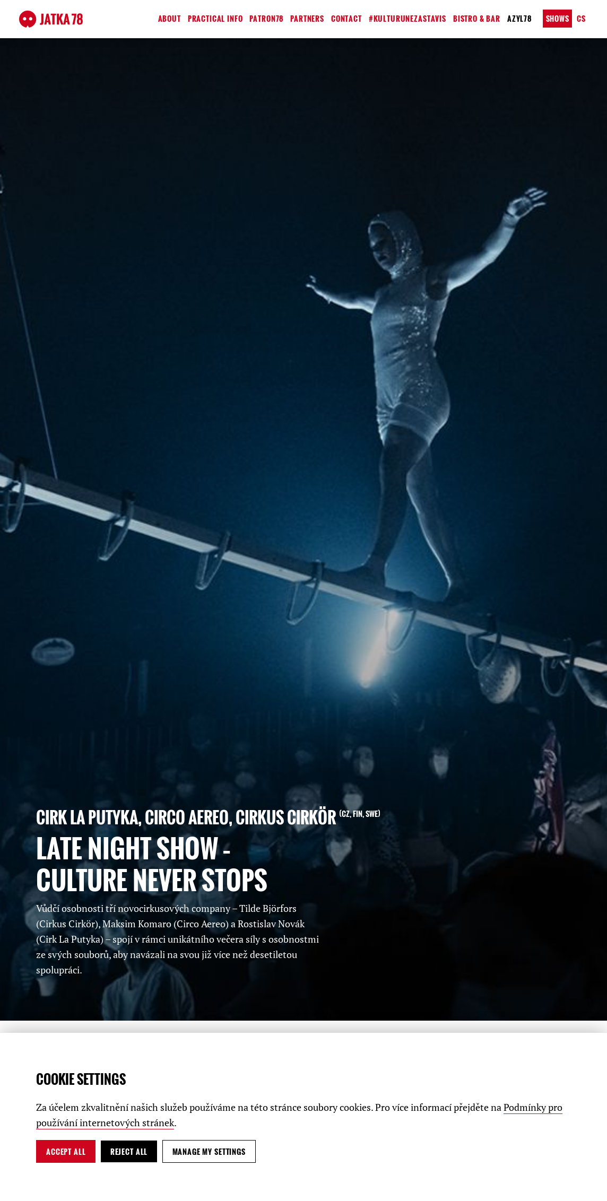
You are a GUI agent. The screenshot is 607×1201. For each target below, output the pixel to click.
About (169, 18)
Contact (346, 18)
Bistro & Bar (476, 18)
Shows (557, 18)
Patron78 (266, 18)
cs (581, 18)
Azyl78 (519, 18)
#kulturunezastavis (407, 18)
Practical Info (215, 18)
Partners (307, 18)
